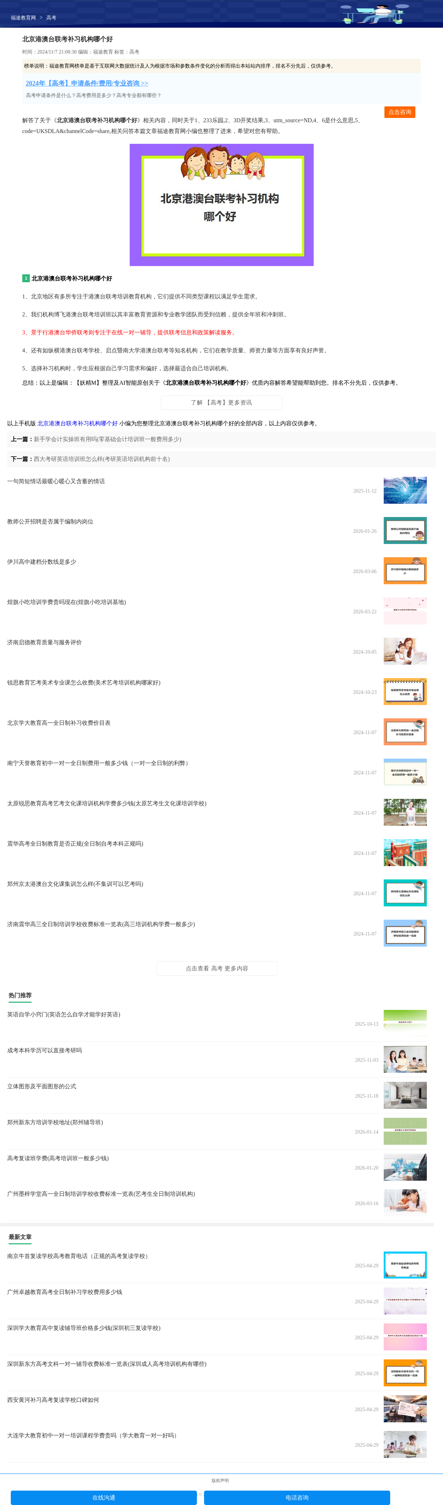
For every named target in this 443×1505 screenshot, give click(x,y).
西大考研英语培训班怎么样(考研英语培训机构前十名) (102, 459)
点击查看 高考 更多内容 (217, 968)
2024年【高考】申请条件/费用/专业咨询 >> (87, 83)
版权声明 (220, 1480)
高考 (51, 17)
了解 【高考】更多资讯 (221, 402)
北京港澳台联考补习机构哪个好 (77, 423)
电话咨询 (297, 1498)
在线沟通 (103, 1498)
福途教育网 (23, 17)
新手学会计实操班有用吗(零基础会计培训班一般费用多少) (107, 439)
